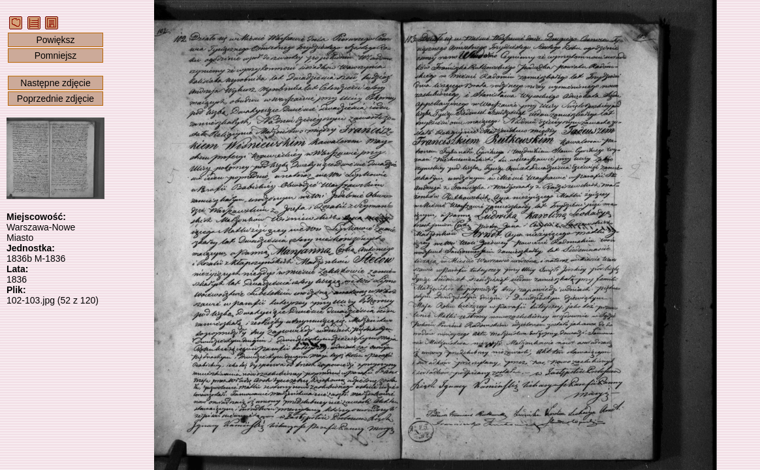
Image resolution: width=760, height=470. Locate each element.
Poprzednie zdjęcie (55, 98)
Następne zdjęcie (55, 83)
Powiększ (55, 40)
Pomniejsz (56, 55)
